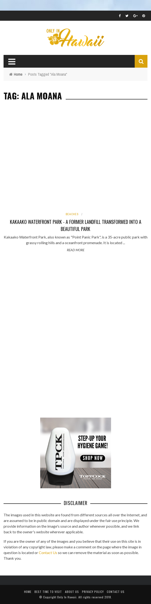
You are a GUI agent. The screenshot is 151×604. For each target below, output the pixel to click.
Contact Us (48, 552)
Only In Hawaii (67, 597)
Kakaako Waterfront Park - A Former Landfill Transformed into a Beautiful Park (75, 225)
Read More (75, 250)
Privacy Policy (93, 592)
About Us (72, 592)
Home (27, 592)
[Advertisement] (39, 335)
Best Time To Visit (48, 592)
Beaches (72, 214)
